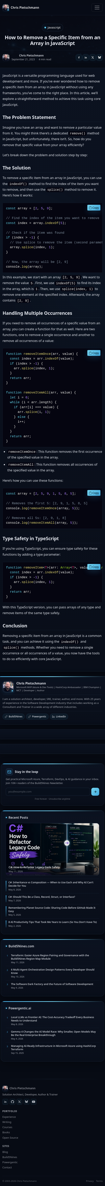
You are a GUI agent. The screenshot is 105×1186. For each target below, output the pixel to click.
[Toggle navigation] (97, 7)
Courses (7, 1127)
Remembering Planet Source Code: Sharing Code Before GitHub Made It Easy (51, 909)
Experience (9, 1117)
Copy (94, 208)
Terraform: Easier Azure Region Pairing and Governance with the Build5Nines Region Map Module (50, 956)
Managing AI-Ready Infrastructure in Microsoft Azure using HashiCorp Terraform (53, 1047)
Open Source (10, 1137)
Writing (6, 1122)
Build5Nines (13, 716)
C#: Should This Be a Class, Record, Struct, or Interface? (41, 897)
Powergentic (37, 716)
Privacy (89, 1180)
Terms (99, 1180)
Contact (7, 1167)
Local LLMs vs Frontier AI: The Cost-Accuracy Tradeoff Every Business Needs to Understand (52, 1018)
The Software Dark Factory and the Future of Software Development (52, 984)
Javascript (54, 27)
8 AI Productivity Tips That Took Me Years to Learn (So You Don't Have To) (52, 922)
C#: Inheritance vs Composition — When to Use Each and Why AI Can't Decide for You (50, 884)
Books (6, 1132)
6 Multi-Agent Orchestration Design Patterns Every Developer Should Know (52, 971)
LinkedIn (59, 716)
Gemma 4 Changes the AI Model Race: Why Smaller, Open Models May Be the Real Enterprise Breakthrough (53, 1033)
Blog (5, 1152)
